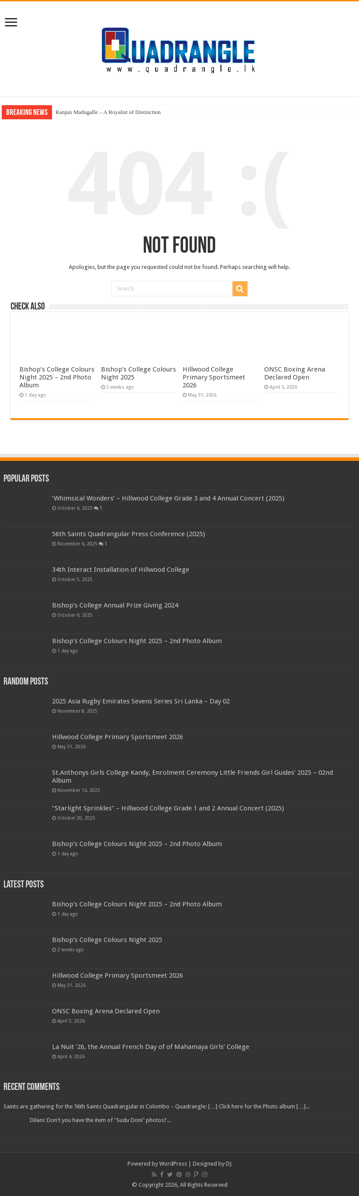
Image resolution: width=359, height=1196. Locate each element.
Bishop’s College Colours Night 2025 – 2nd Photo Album (56, 377)
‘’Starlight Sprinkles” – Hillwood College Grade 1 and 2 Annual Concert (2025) (168, 808)
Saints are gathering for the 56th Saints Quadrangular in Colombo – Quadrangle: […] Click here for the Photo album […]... (157, 1106)
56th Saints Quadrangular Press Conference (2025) (128, 534)
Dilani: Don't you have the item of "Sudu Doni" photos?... (100, 1120)
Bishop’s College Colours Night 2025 (107, 940)
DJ (229, 1163)
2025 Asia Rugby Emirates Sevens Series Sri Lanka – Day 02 (141, 701)
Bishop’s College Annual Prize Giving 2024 (115, 605)
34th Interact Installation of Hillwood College (120, 570)
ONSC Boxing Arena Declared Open (294, 373)
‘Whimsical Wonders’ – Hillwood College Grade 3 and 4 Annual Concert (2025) (168, 498)
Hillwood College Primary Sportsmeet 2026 (214, 377)
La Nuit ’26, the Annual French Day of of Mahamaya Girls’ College (150, 1047)
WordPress (173, 1163)
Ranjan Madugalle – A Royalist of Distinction (108, 112)
